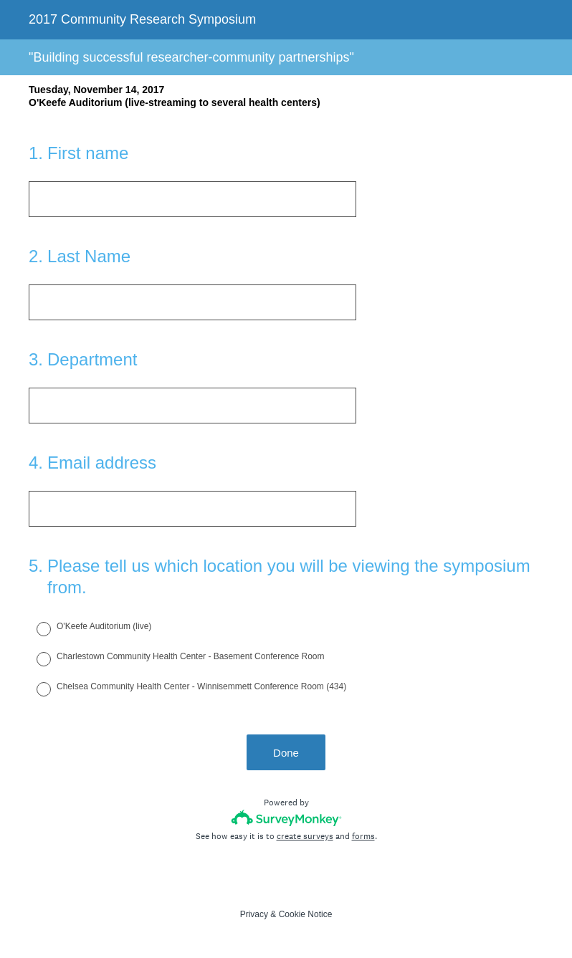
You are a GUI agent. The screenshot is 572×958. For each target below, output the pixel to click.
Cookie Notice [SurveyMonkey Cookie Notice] (306, 914)
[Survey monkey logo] (286, 818)
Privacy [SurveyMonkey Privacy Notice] (254, 914)
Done (286, 753)
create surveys (305, 836)
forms (363, 836)
